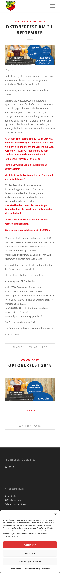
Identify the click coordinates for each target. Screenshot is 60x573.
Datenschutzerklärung (32, 568)
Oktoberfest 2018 (30, 365)
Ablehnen (30, 553)
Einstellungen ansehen (30, 561)
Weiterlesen (30, 410)
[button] (55, 514)
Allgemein (20, 21)
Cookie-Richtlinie (16, 568)
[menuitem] (51, 6)
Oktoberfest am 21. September (30, 29)
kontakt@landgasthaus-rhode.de (22, 205)
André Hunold (40, 347)
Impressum (46, 568)
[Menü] (51, 6)
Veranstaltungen (36, 21)
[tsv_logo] (25, 6)
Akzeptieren (30, 544)
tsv (39, 426)
